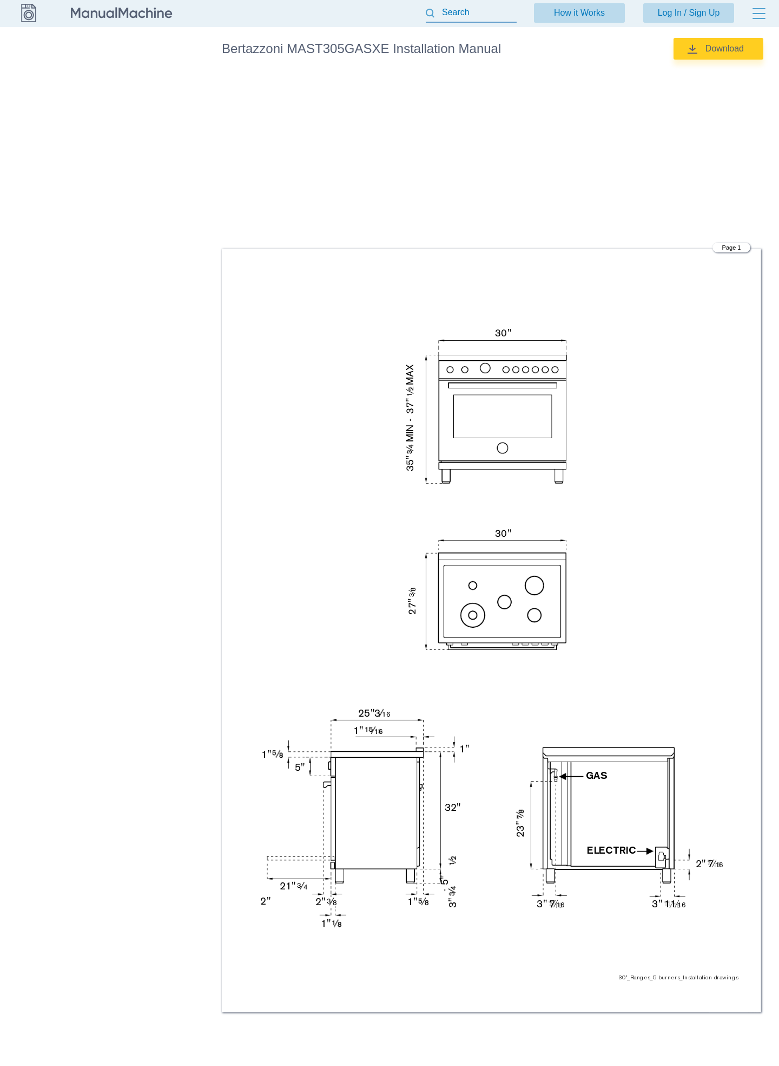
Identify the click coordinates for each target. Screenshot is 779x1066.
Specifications (142, 183)
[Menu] (758, 13)
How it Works (579, 12)
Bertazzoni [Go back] (28, 48)
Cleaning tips (141, 81)
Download (724, 48)
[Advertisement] (491, 154)
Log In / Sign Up (689, 12)
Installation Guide (148, 106)
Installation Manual (150, 132)
